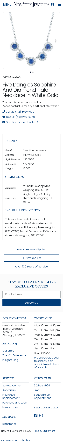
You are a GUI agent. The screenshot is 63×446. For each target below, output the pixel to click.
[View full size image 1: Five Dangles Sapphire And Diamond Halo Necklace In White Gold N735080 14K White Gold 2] (31, 40)
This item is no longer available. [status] (22, 102)
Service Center (11, 385)
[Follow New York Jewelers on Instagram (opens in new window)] (41, 415)
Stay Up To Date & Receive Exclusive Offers (31, 284)
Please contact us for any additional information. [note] (30, 106)
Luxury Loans (10, 407)
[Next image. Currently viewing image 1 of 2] (55, 40)
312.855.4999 (42, 385)
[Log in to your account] (52, 4)
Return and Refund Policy (15, 440)
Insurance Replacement (11, 396)
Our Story (8, 351)
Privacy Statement (44, 431)
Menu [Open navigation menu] (7, 5)
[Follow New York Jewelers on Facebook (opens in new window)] (35, 415)
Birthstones (9, 424)
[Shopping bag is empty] (59, 4)
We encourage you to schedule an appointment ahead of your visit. (47, 362)
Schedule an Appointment (42, 396)
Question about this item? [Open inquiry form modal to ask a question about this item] (20, 122)
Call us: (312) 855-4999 (18, 112)
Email (37, 390)
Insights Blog (10, 360)
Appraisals (9, 390)
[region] (31, 203)
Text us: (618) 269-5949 (18, 117)
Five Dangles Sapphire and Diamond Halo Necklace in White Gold (30, 90)
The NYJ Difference (14, 355)
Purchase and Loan (14, 402)
